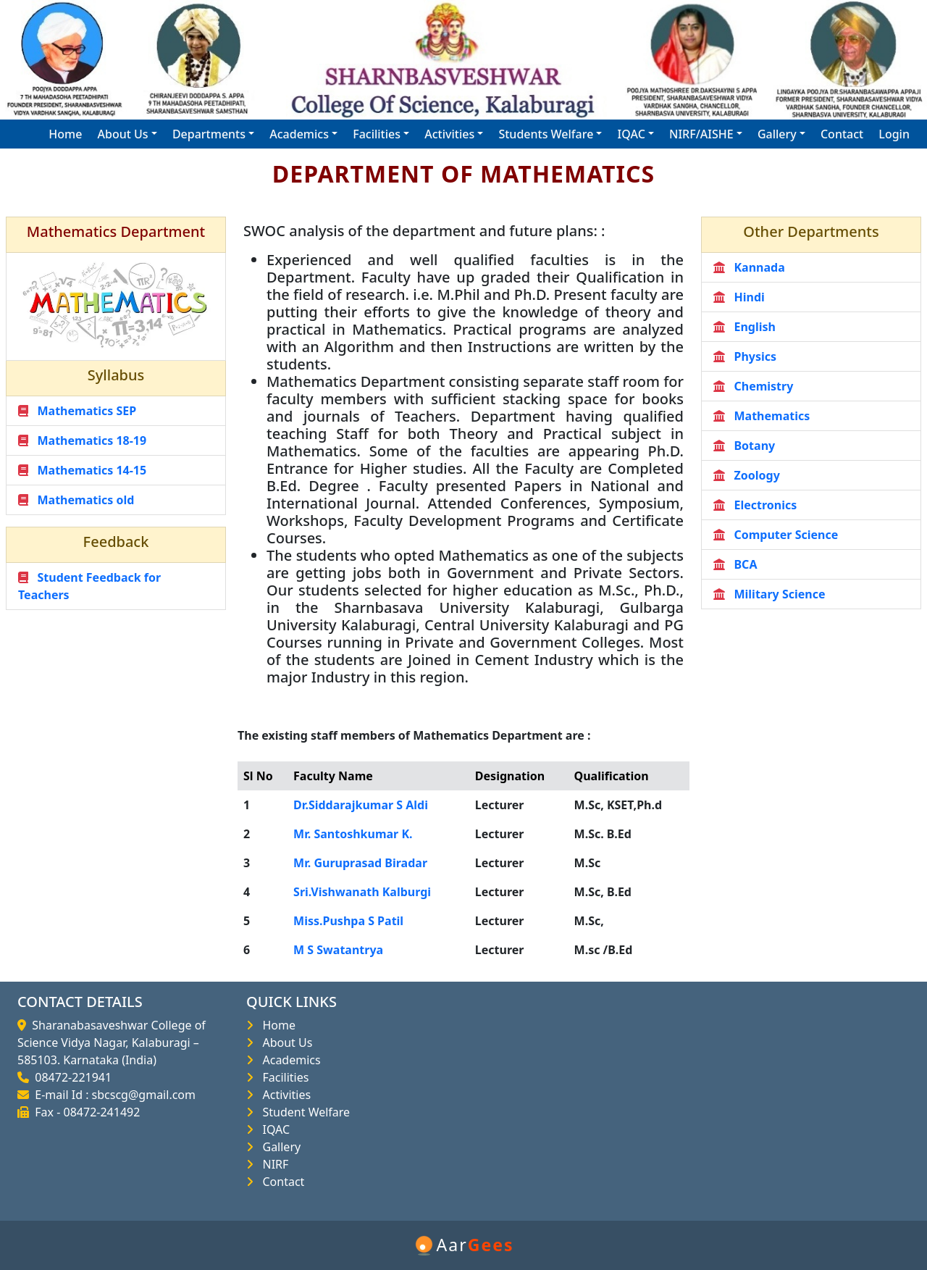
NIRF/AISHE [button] (701, 134)
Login (894, 134)
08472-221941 (70, 1077)
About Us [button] (123, 134)
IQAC (273, 1129)
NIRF (272, 1164)
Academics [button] (299, 134)
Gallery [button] (777, 134)
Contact (842, 134)
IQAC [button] (631, 134)
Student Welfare (303, 1112)
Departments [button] (209, 134)
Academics (288, 1060)
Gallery (278, 1147)
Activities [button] (449, 134)
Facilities (282, 1077)
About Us (284, 1042)
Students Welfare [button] (545, 134)
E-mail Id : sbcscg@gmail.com (112, 1095)
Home (65, 134)
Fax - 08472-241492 (84, 1112)
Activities (283, 1095)
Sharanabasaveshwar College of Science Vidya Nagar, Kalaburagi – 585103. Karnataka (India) (111, 1042)
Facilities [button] (376, 134)
